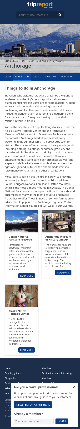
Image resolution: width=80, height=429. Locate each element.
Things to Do (22, 76)
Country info (67, 76)
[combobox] (39, 15)
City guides (11, 60)
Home (8, 368)
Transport (50, 76)
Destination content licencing (57, 373)
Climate (37, 76)
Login (62, 421)
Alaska (60, 60)
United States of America (36, 60)
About (7, 76)
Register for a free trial (33, 404)
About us (46, 368)
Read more (26, 275)
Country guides (12, 373)
